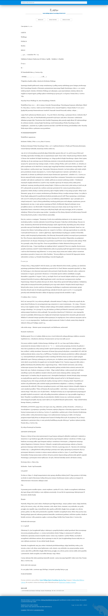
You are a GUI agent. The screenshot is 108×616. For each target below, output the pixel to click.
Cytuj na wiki (24, 588)
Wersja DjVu (40, 19)
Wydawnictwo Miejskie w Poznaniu (67, 582)
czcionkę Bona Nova (39, 610)
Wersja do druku (66, 19)
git (73, 605)
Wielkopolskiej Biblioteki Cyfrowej (49, 600)
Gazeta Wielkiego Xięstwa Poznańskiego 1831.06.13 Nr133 (53, 580)
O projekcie (23, 610)
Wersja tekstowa (53, 19)
